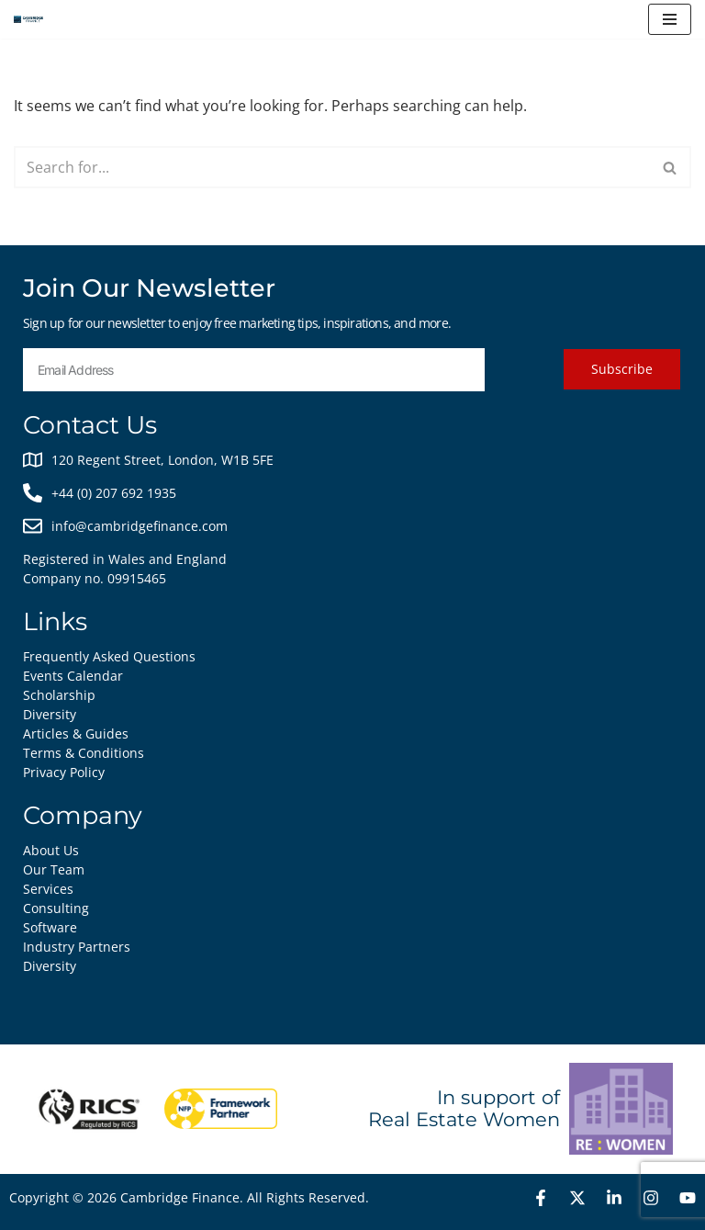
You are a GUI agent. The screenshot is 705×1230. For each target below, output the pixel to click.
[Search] (332, 167)
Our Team (53, 869)
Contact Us (90, 425)
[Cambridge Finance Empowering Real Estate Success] (28, 20)
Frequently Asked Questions (109, 656)
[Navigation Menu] (669, 19)
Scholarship (59, 695)
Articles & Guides (76, 733)
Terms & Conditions (83, 753)
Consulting (56, 908)
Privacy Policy (64, 772)
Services (48, 888)
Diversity (49, 966)
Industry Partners (76, 946)
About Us (51, 850)
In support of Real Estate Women (464, 1108)
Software (50, 927)
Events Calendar (73, 675)
